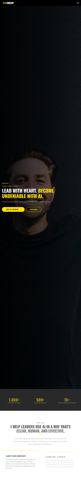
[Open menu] (78, 3)
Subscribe (33, 209)
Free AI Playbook (13, 209)
